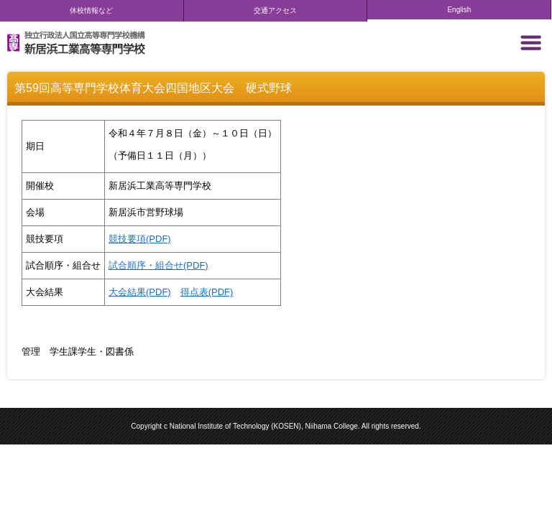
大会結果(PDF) (140, 292)
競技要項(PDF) (140, 238)
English (459, 10)
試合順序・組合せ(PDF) (158, 265)
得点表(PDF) (207, 292)
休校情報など (91, 10)
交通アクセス (275, 10)
